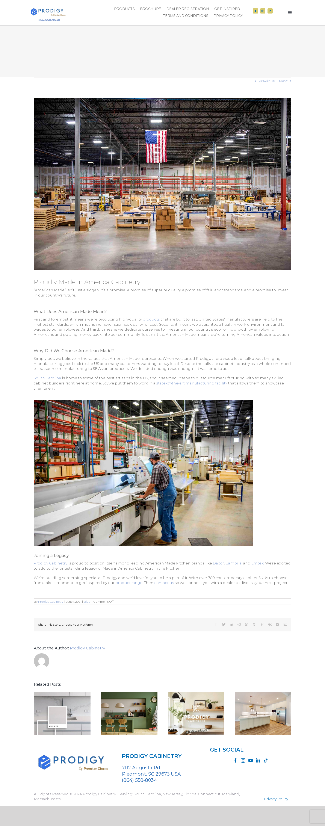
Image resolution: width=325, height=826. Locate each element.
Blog (87, 601)
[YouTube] (250, 760)
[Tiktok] (265, 760)
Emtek (257, 563)
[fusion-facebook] (255, 11)
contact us (164, 583)
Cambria (233, 563)
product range (128, 583)
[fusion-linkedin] (270, 11)
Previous (266, 81)
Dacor (218, 563)
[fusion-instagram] (262, 11)
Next (283, 81)
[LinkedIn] (258, 760)
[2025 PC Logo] (49, 6)
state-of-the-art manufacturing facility (191, 383)
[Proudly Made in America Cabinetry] (162, 184)
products (151, 319)
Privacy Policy (276, 799)
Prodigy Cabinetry (50, 563)
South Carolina (47, 378)
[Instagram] (243, 760)
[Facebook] (235, 760)
